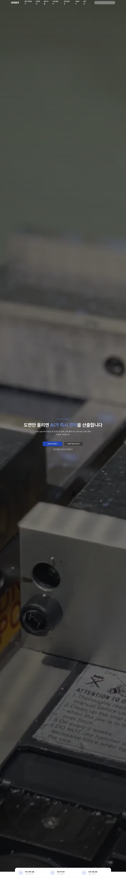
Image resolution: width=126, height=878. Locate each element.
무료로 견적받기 (53, 444)
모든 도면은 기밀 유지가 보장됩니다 (63, 449)
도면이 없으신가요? (73, 444)
